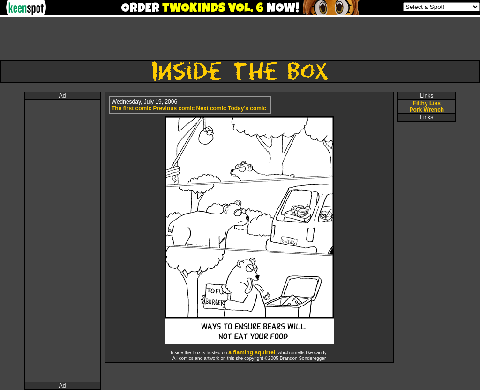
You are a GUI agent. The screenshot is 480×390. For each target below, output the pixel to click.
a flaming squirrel (251, 352)
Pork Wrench (426, 110)
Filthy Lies (427, 103)
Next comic (211, 108)
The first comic (131, 108)
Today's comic (247, 108)
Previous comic (174, 108)
